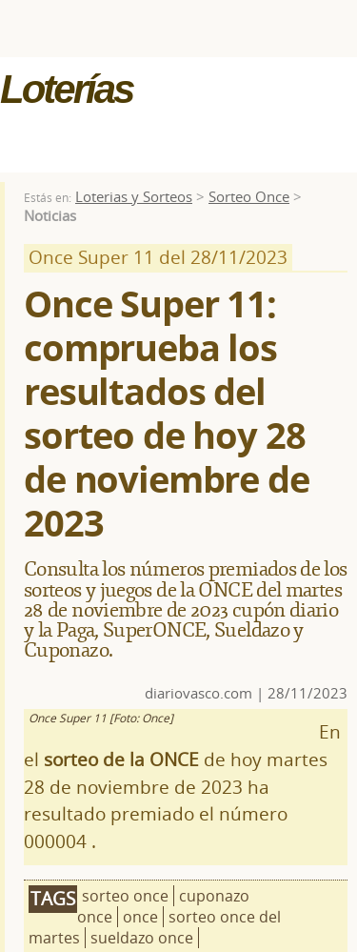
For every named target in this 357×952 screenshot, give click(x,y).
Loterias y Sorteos (133, 196)
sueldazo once (141, 937)
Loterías (66, 89)
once (140, 916)
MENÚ (70, 132)
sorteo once (125, 895)
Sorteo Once (248, 196)
